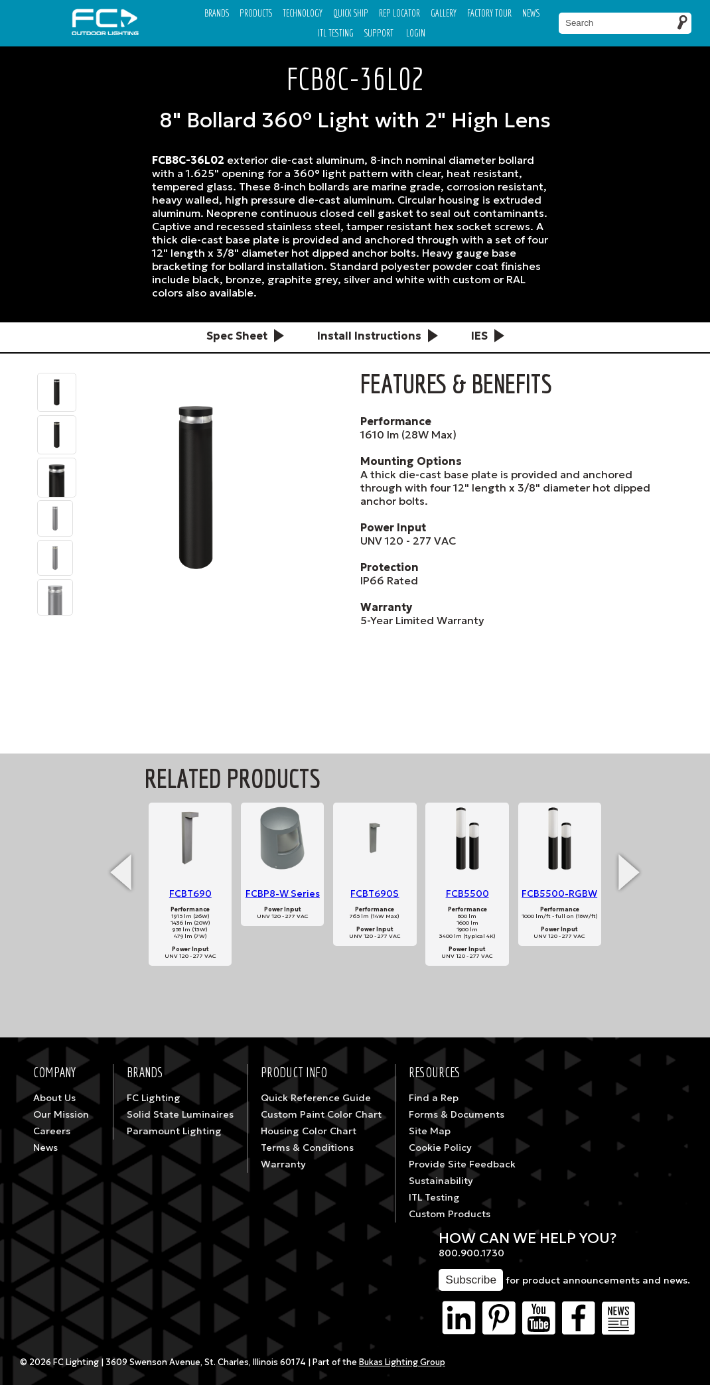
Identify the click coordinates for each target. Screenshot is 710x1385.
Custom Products (449, 1214)
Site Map (430, 1131)
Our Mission (61, 1114)
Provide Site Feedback (462, 1164)
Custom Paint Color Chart (321, 1114)
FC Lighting (153, 1098)
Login (415, 32)
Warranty (283, 1164)
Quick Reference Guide (316, 1098)
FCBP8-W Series (283, 893)
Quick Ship (350, 13)
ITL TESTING (336, 32)
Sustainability (441, 1181)
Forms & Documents (456, 1114)
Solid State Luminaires (180, 1114)
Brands (216, 13)
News (530, 13)
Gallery (444, 13)
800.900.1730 (471, 1253)
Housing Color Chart (308, 1131)
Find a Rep (434, 1098)
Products (256, 13)
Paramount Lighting (174, 1131)
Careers (51, 1131)
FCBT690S (374, 893)
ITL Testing (434, 1197)
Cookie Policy (440, 1148)
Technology (302, 13)
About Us (54, 1098)
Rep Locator (399, 13)
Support (378, 32)
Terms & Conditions (307, 1148)
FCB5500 (467, 893)
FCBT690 (190, 893)
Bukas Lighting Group (402, 1362)
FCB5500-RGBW (559, 893)
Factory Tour (489, 13)
